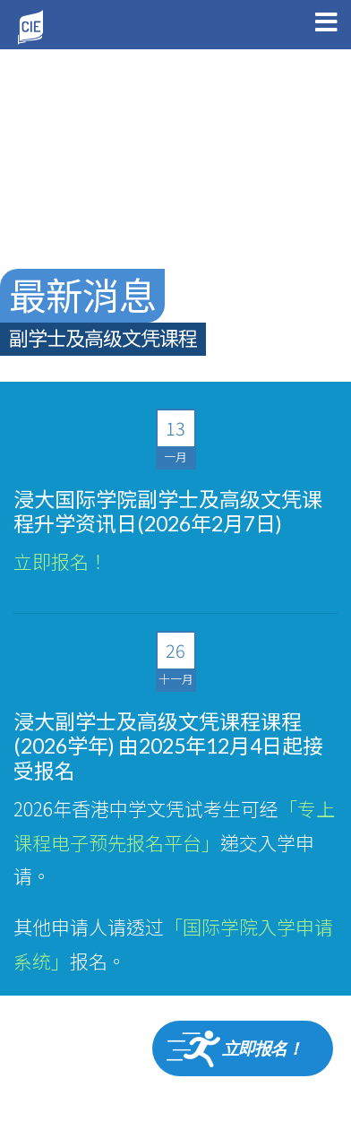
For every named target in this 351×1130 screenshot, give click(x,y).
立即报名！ (60, 561)
